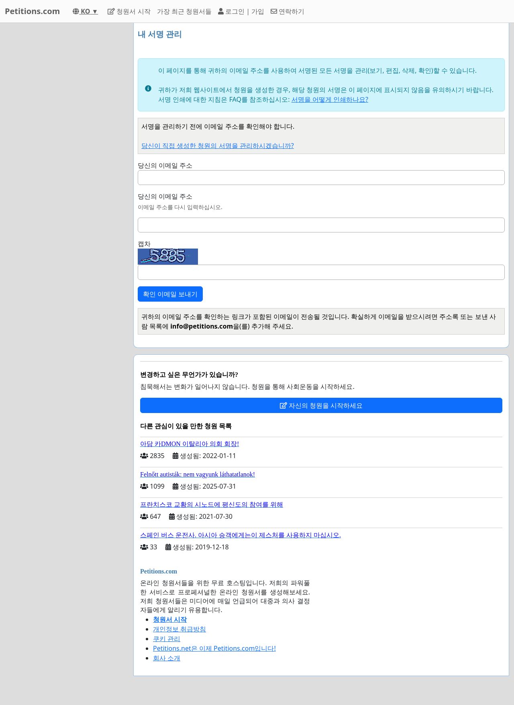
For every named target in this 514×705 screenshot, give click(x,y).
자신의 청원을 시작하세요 (321, 405)
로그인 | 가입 (241, 11)
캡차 (144, 243)
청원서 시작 (129, 11)
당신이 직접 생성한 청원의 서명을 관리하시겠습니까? (217, 145)
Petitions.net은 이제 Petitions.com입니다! (214, 648)
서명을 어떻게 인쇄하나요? (330, 99)
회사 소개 (166, 658)
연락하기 (287, 11)
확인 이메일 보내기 (170, 294)
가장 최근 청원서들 (184, 11)
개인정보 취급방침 (179, 629)
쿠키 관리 (166, 638)
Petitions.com (32, 11)
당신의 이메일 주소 (165, 165)
